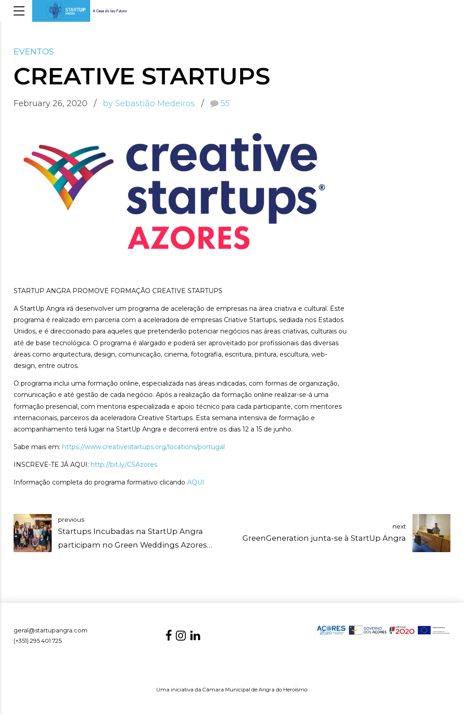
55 (225, 103)
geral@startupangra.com (50, 630)
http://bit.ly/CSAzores (124, 464)
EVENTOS (34, 52)
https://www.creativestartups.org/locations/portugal (143, 447)
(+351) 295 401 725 (38, 640)
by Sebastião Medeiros (149, 103)
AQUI (195, 482)
